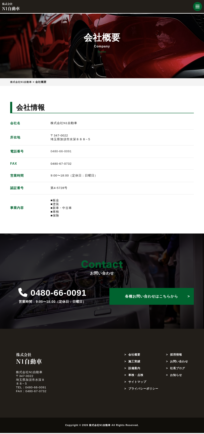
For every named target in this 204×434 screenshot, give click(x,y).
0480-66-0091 (61, 151)
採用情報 (175, 355)
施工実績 (134, 362)
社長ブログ (177, 369)
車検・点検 (136, 376)
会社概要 (134, 355)
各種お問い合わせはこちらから (151, 296)
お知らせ (175, 376)
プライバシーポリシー (144, 389)
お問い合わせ (178, 362)
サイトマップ (138, 382)
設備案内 (134, 369)
